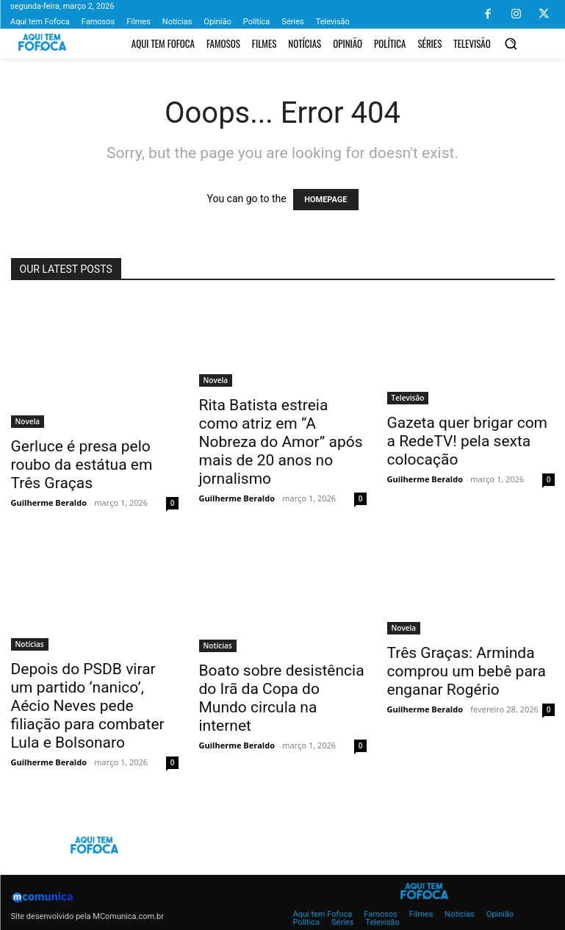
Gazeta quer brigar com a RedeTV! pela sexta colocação (467, 441)
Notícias (29, 644)
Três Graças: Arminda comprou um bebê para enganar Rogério (466, 671)
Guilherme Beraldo (49, 502)
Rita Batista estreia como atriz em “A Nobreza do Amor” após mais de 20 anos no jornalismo (281, 441)
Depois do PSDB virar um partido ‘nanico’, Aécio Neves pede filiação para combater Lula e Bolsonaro (88, 705)
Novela (27, 421)
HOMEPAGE (325, 199)
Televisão (408, 398)
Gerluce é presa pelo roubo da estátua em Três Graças (82, 464)
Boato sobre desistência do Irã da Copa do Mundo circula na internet (281, 698)
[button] (511, 43)
